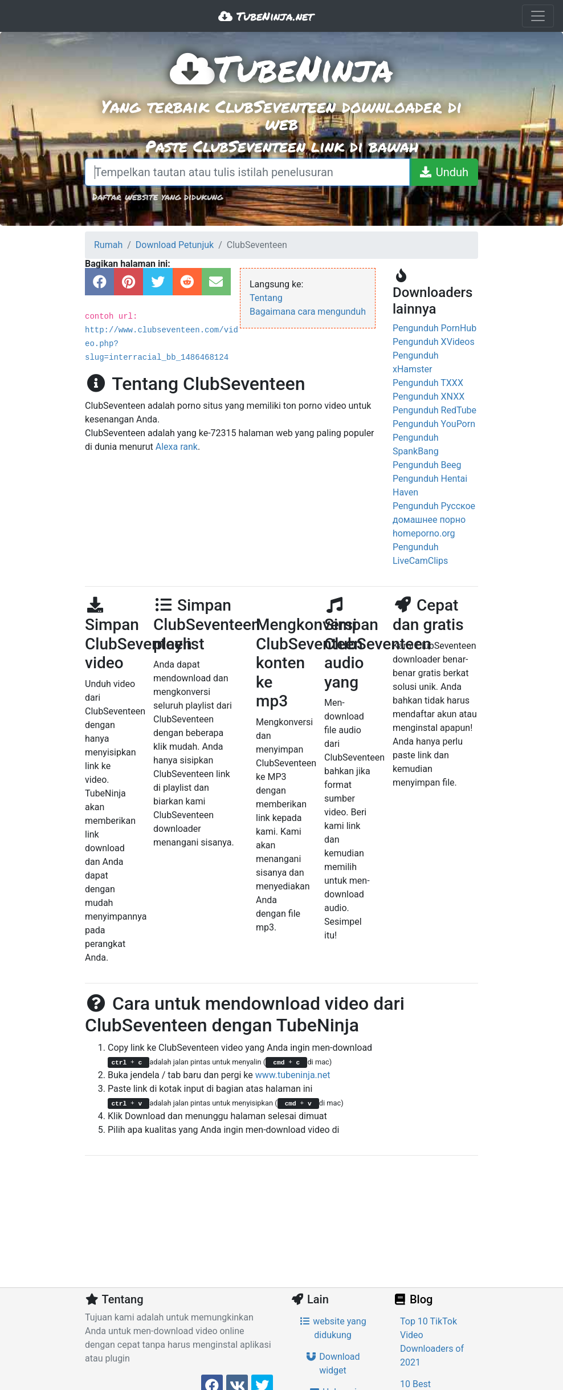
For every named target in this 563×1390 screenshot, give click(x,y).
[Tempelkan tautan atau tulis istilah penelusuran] (247, 172)
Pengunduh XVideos (434, 341)
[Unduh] (443, 172)
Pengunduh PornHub (434, 328)
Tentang (266, 297)
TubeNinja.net (265, 16)
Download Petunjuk (175, 244)
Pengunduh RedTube (434, 410)
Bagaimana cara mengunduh (308, 311)
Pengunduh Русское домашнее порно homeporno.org (434, 520)
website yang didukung (332, 1328)
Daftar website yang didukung (157, 196)
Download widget (332, 1363)
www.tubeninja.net (293, 1075)
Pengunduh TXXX (428, 382)
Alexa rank (177, 446)
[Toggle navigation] (538, 16)
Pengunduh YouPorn (434, 423)
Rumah (108, 244)
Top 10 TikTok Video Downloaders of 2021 (432, 1342)
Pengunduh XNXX (428, 396)
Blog (413, 1299)
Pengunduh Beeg (427, 465)
